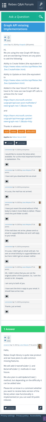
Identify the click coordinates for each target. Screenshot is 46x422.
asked (6, 45)
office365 (31, 131)
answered (7, 345)
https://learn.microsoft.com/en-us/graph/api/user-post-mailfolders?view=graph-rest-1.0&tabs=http (20, 103)
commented (8, 150)
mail (7, 131)
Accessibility (35, 415)
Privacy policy (22, 415)
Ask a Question (19, 17)
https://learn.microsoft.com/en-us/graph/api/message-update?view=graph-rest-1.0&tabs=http (18, 118)
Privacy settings (8, 415)
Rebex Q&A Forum (21, 4)
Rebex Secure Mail (19, 137)
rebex (13, 131)
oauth (21, 131)
